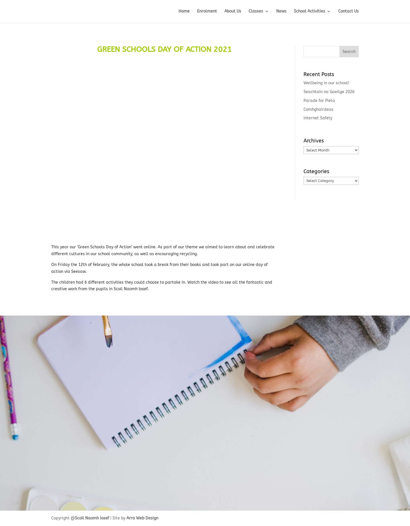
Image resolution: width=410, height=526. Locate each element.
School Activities (309, 11)
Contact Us (348, 11)
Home (184, 11)
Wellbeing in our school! (326, 83)
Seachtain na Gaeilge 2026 (329, 91)
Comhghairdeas (318, 109)
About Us (232, 11)
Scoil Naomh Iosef (92, 518)
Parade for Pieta (319, 100)
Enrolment (207, 11)
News (281, 11)
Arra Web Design (142, 518)
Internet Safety (318, 118)
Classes (256, 11)
